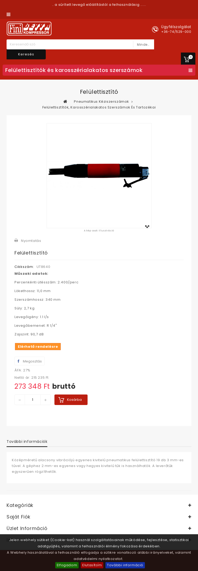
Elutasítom (92, 565)
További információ (125, 565)
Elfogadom (67, 565)
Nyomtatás (31, 240)
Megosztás (29, 361)
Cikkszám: (24, 266)
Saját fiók (19, 516)
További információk (27, 441)
